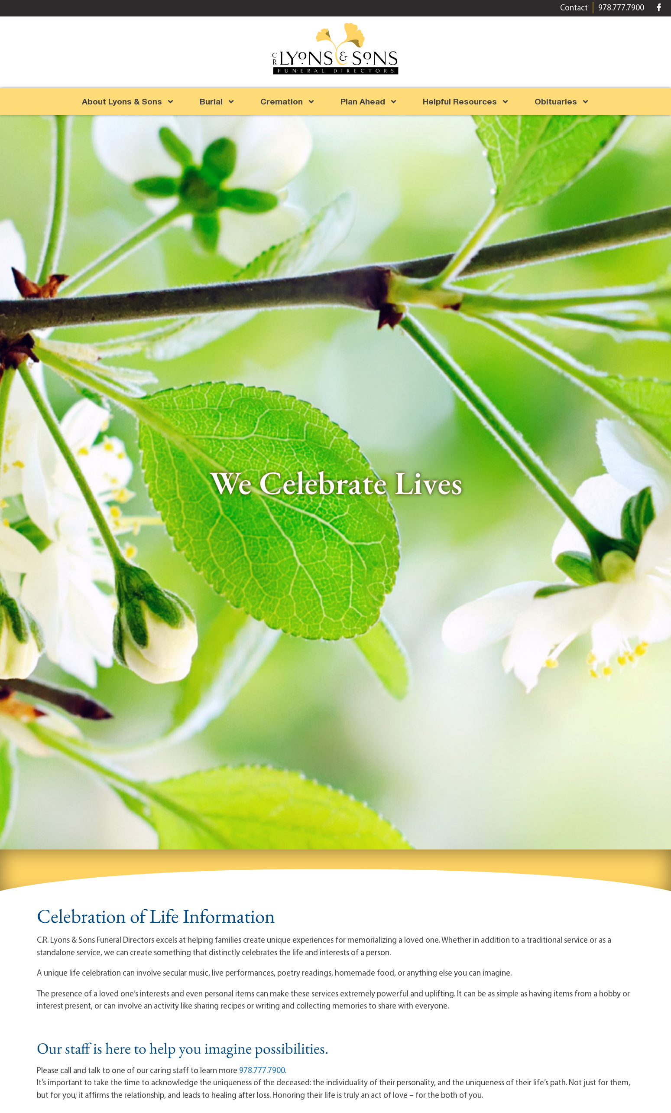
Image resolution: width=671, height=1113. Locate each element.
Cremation (287, 101)
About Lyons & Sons (128, 101)
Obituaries (562, 101)
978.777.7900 (262, 1070)
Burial (217, 101)
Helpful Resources (466, 101)
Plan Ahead (369, 101)
